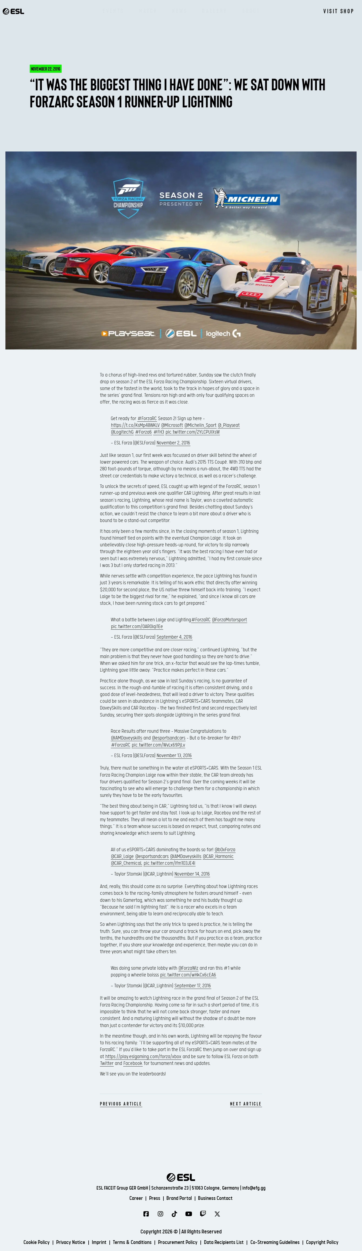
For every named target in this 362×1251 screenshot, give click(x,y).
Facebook (132, 1063)
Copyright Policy (331, 1243)
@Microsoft (172, 425)
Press (153, 1197)
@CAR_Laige (122, 856)
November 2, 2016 (173, 443)
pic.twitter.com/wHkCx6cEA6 (188, 975)
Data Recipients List (226, 1243)
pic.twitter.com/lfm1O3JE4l (169, 863)
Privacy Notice (64, 1243)
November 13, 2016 (174, 755)
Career (133, 1197)
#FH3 (158, 432)
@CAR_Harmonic (218, 856)
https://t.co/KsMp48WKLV (135, 425)
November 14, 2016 (192, 874)
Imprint (94, 1243)
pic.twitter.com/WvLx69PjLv (158, 745)
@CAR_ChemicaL (126, 863)
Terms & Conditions (129, 1243)
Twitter (106, 1063)
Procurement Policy (178, 1243)
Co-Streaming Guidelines (280, 1243)
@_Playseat (229, 425)
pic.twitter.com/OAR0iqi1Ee (137, 626)
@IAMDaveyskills (126, 738)
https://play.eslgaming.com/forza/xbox (143, 1056)
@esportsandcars (168, 738)
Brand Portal (179, 1197)
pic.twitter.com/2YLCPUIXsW (193, 432)
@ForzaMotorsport (229, 620)
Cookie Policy (28, 1243)
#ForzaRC (147, 418)
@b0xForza (225, 850)
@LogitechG (122, 432)
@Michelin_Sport (200, 425)
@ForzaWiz (188, 968)
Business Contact (218, 1197)
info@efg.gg (254, 1187)
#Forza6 (143, 432)
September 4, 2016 (174, 637)
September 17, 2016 (193, 986)
